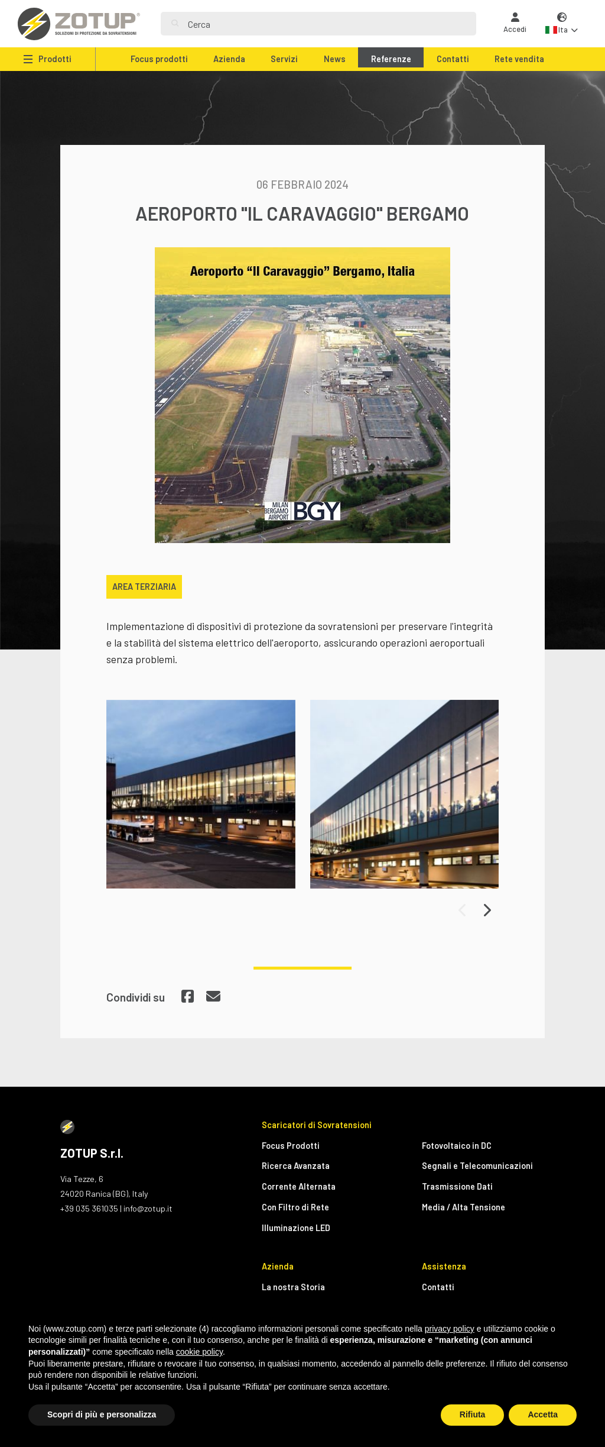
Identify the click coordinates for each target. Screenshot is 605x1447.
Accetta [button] (543, 1414)
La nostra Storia (293, 1287)
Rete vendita (519, 59)
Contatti (453, 59)
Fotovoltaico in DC (457, 1146)
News (335, 59)
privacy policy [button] (449, 1328)
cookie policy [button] (199, 1351)
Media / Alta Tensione (463, 1207)
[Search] (326, 23)
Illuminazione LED (296, 1228)
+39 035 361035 (89, 1208)
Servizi (284, 59)
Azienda (229, 59)
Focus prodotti (159, 59)
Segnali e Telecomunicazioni (477, 1166)
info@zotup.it (148, 1208)
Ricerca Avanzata (296, 1166)
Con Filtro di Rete (295, 1207)
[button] (561, 23)
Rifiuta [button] (473, 1414)
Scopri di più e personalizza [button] (101, 1414)
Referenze (391, 59)
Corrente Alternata (299, 1186)
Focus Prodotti (291, 1146)
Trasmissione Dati (457, 1186)
